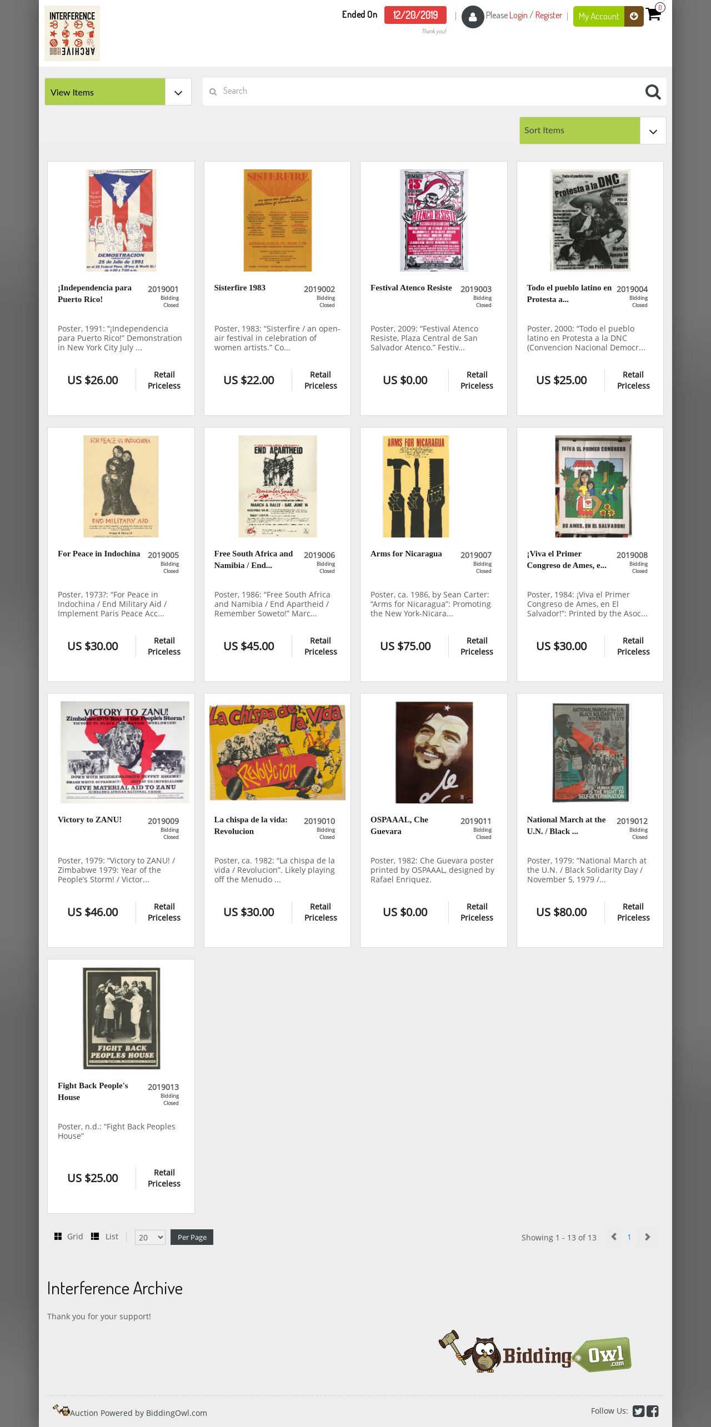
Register (548, 15)
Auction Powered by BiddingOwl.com (138, 1413)
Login (518, 15)
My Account (611, 16)
